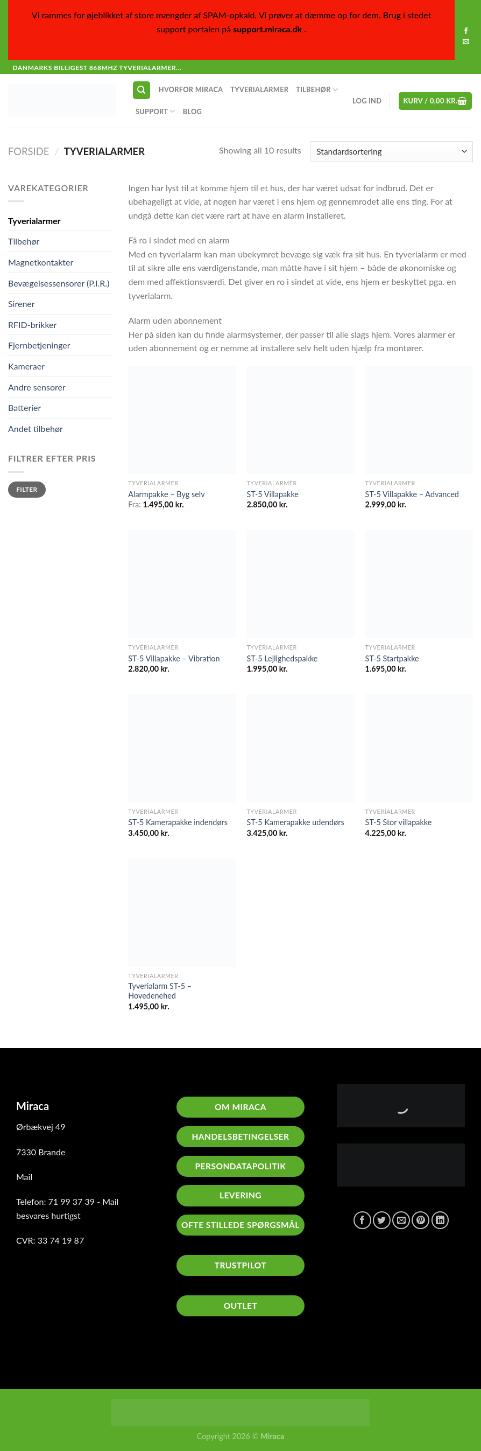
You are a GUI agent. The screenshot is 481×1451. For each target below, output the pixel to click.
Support (155, 111)
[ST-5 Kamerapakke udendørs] (300, 748)
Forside (28, 151)
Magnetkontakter (40, 262)
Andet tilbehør (35, 428)
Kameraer (26, 366)
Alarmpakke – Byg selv (166, 494)
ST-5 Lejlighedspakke (281, 658)
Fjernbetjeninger (39, 345)
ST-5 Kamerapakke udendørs (295, 822)
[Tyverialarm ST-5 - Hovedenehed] (182, 913)
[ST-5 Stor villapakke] (419, 748)
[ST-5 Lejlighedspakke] (300, 584)
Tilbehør (317, 90)
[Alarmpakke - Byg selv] (182, 420)
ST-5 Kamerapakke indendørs (178, 822)
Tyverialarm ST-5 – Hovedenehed (160, 991)
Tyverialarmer (259, 89)
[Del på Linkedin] (440, 1220)
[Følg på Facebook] (466, 31)
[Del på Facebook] (362, 1220)
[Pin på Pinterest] (420, 1220)
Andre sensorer (37, 387)
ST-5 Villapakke (272, 494)
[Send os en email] (466, 42)
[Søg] (142, 90)
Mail (24, 1176)
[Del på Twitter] (382, 1220)
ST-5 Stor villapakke (398, 822)
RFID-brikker (32, 324)
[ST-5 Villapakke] (300, 420)
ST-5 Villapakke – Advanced (412, 494)
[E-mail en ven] (401, 1220)
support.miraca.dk (267, 29)
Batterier (24, 407)
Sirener (21, 303)
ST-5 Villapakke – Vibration (174, 658)
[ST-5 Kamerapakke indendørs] (182, 748)
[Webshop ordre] (391, 151)
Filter (26, 489)
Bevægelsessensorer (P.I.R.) (58, 283)
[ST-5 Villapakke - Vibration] (182, 584)
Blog (192, 111)
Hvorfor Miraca (191, 89)
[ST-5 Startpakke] (419, 584)
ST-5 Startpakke (392, 658)
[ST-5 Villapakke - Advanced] (419, 420)
